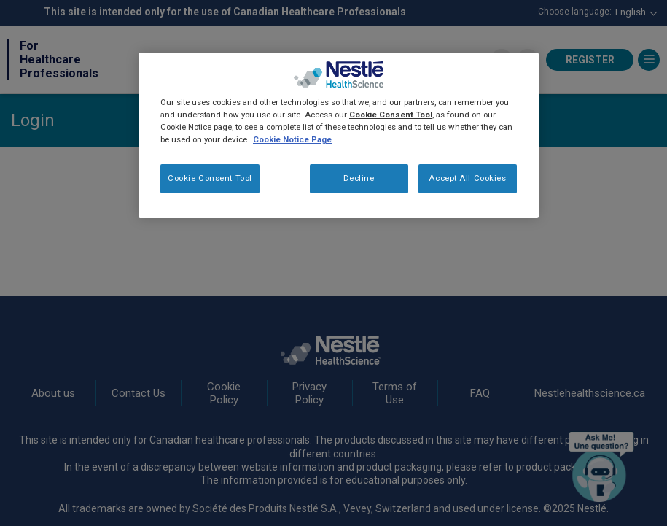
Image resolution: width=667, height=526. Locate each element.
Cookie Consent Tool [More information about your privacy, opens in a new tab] (390, 114)
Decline (359, 178)
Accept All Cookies (467, 178)
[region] (339, 135)
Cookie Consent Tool (210, 178)
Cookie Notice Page (292, 139)
